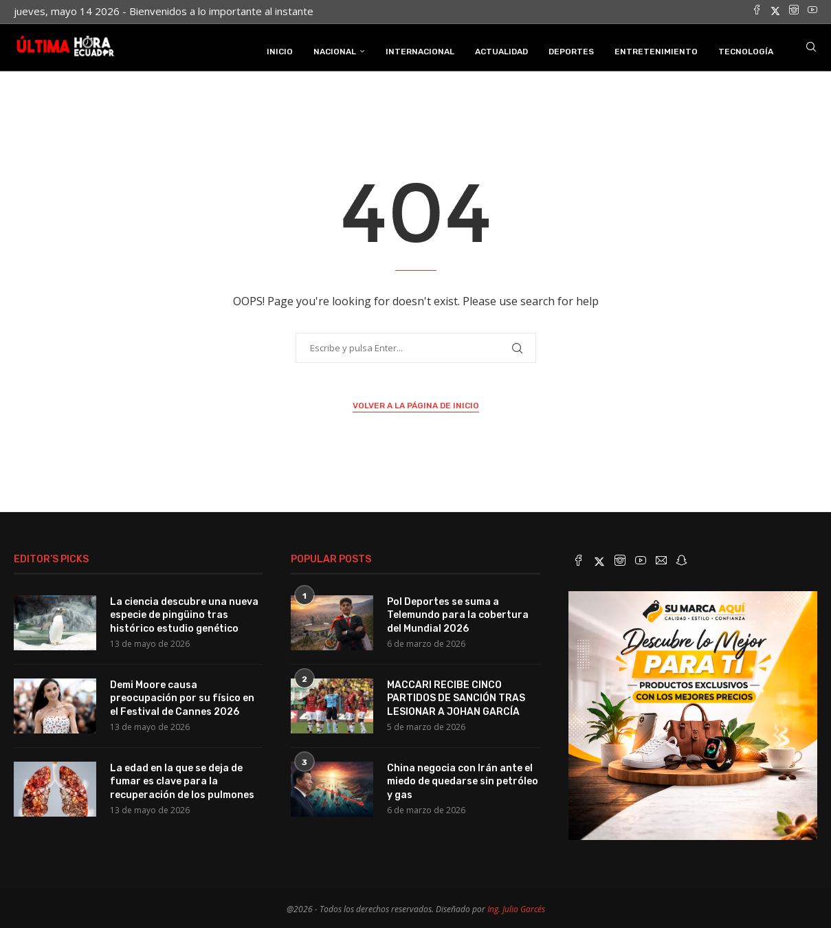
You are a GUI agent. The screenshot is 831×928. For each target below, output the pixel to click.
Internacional (420, 50)
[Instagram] (794, 11)
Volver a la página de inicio (416, 404)
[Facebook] (757, 11)
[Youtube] (812, 11)
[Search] (811, 50)
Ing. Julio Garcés (516, 908)
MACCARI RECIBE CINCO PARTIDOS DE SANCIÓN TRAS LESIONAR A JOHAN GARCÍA (456, 696)
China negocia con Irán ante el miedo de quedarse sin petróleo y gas (462, 779)
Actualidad (501, 50)
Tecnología (745, 50)
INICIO (280, 50)
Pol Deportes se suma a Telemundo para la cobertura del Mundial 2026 (458, 613)
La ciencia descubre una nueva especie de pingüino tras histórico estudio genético (184, 613)
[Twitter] (775, 11)
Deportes (571, 50)
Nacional (334, 50)
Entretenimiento (656, 50)
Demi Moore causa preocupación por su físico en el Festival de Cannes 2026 (182, 696)
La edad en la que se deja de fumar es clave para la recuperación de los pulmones (182, 779)
